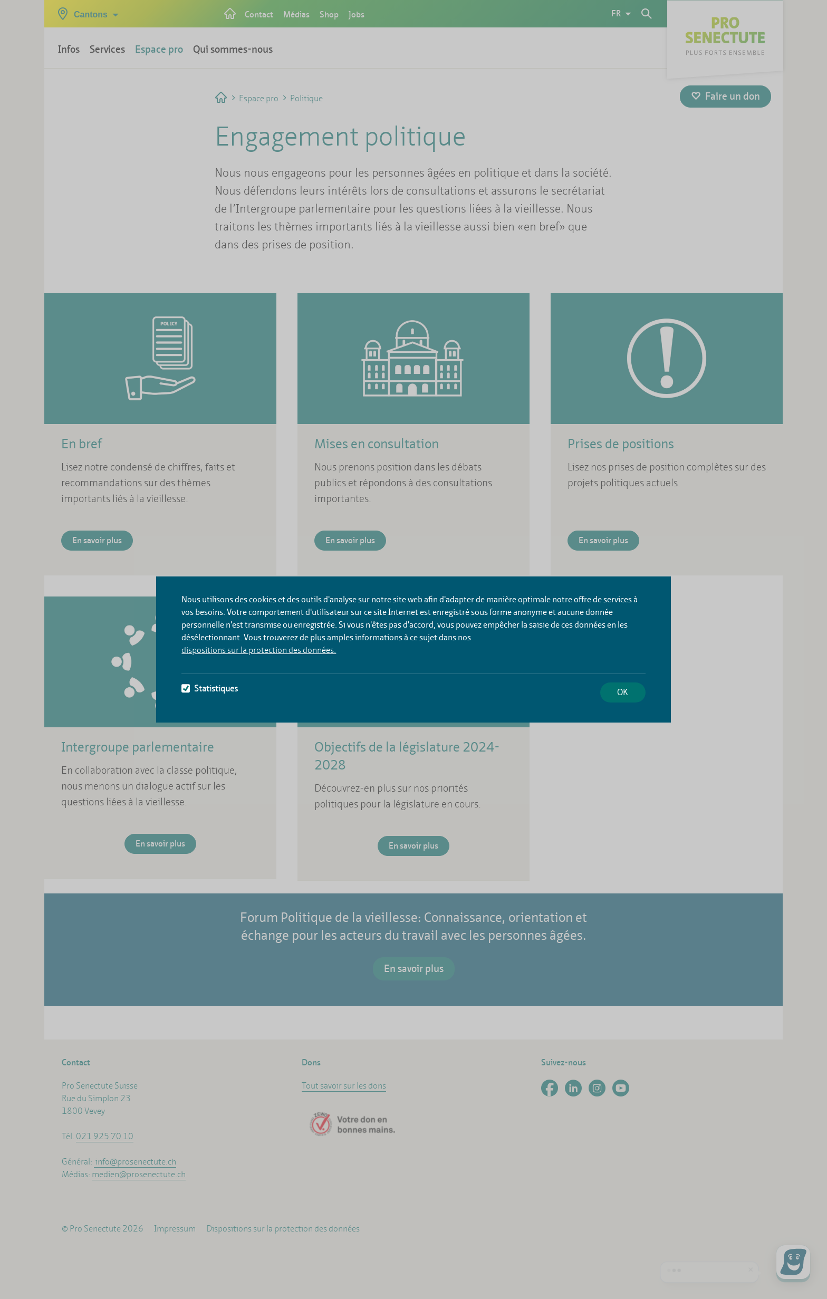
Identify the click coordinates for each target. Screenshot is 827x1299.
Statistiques (209, 688)
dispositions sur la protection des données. (258, 650)
